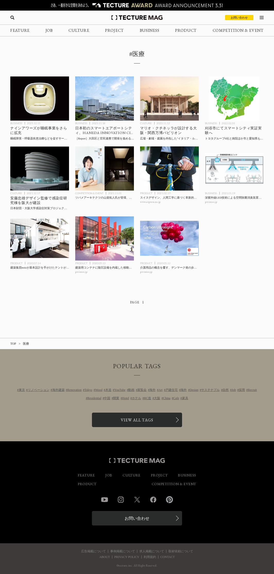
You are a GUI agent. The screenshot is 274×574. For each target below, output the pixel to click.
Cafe (176, 398)
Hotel (125, 398)
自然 (225, 389)
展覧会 (142, 389)
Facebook (153, 499)
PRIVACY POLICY (126, 557)
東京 (22, 389)
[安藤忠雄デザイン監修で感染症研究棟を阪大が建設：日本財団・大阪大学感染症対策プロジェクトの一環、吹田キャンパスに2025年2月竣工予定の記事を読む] (39, 168)
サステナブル (210, 389)
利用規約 (150, 557)
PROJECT (114, 30)
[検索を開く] (12, 17)
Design (194, 389)
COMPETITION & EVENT (238, 30)
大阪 (157, 398)
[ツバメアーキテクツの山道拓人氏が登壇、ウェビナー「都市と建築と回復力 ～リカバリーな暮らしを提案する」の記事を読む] (104, 168)
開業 (116, 398)
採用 (242, 389)
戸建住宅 (171, 389)
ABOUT (104, 557)
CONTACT (167, 557)
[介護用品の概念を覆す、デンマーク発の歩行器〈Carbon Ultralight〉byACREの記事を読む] (169, 238)
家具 (185, 398)
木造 (108, 389)
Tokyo (88, 389)
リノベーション (38, 389)
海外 (152, 389)
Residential (94, 398)
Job (234, 389)
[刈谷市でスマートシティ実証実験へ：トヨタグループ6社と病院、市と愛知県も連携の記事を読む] (234, 98)
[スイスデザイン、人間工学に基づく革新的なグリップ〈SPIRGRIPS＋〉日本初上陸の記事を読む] (169, 168)
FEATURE (20, 30)
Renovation (74, 389)
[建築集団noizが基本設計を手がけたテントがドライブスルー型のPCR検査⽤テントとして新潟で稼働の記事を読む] (39, 238)
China (166, 398)
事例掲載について (122, 551)
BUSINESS (149, 30)
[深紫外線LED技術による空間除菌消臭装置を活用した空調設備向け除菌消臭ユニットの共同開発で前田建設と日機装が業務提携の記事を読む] (234, 168)
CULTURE (78, 30)
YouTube (120, 389)
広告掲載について (93, 551)
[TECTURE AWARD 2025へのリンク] (137, 5)
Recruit (252, 389)
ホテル (136, 398)
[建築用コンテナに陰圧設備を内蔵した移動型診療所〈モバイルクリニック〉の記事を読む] (104, 238)
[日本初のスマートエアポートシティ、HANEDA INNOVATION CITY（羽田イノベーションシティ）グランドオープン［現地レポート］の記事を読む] (104, 98)
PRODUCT (186, 30)
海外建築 (58, 389)
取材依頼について (180, 551)
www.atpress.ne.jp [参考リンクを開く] (150, 201)
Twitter (137, 499)
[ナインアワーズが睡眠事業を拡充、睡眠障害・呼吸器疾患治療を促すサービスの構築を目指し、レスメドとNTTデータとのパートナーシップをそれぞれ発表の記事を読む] (39, 98)
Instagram (120, 499)
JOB (49, 30)
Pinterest (169, 499)
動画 (131, 389)
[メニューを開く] (262, 17)
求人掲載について (151, 551)
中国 (107, 398)
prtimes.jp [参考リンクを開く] (211, 201)
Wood (98, 389)
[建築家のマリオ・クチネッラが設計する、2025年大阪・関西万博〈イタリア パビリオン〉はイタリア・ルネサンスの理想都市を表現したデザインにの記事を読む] (169, 98)
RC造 (147, 398)
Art (160, 389)
